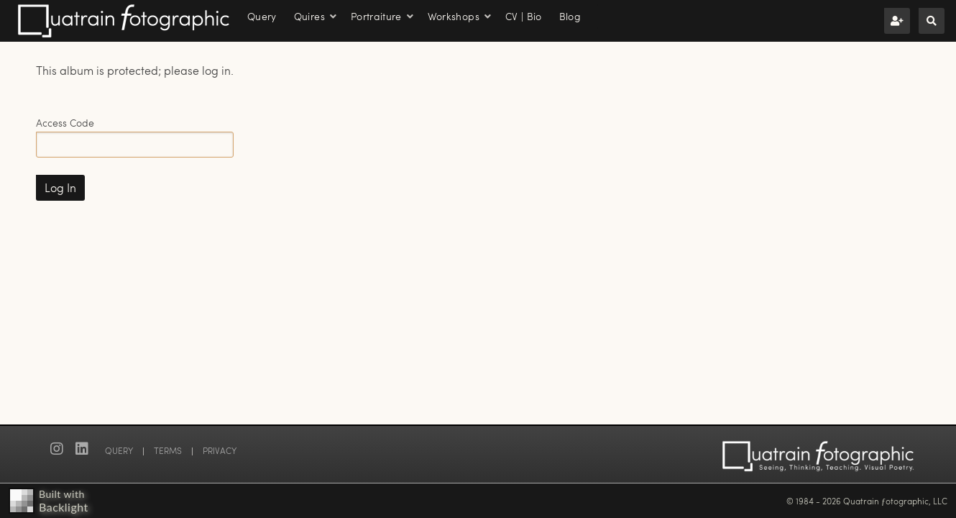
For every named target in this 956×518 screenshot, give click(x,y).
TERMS (168, 450)
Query (262, 16)
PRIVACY (219, 450)
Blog (570, 16)
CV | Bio (523, 16)
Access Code (65, 123)
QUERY (119, 450)
